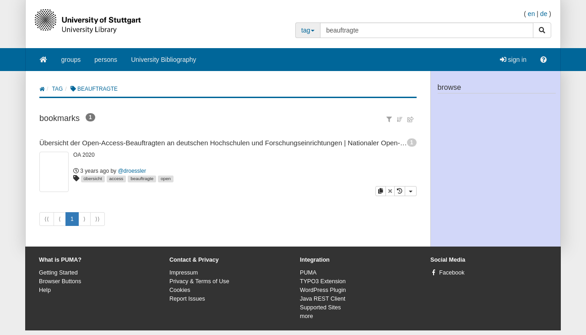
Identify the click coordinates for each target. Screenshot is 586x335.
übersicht (93, 178)
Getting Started (58, 272)
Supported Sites (320, 307)
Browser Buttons (60, 281)
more (306, 316)
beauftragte (141, 178)
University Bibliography (163, 59)
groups (71, 59)
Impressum (183, 272)
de (544, 13)
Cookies (179, 290)
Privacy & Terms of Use (199, 281)
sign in (513, 59)
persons (105, 59)
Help (45, 290)
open (166, 178)
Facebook (451, 272)
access (116, 178)
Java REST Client (322, 299)
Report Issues (187, 299)
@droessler (132, 171)
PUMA (308, 272)
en (531, 13)
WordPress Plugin (323, 290)
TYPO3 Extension (323, 281)
